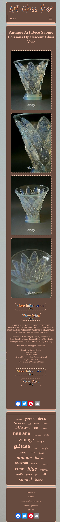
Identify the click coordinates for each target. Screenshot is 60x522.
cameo (22, 452)
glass (22, 446)
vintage (26, 439)
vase (19, 469)
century (35, 463)
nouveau (21, 463)
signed (25, 479)
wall (29, 424)
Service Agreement (31, 506)
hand (39, 480)
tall (44, 474)
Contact (31, 497)
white (19, 474)
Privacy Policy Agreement (31, 501)
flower (44, 428)
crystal (46, 435)
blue (32, 469)
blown (40, 457)
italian (19, 420)
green (30, 419)
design (40, 441)
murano (21, 433)
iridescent (23, 427)
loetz (35, 427)
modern (45, 464)
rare (32, 452)
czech (41, 453)
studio (44, 470)
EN (29, 510)
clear (36, 423)
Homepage (31, 492)
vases (45, 423)
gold (36, 475)
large (44, 447)
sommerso (37, 435)
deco (42, 418)
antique (24, 457)
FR (33, 510)
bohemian (19, 423)
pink (35, 448)
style (29, 474)
